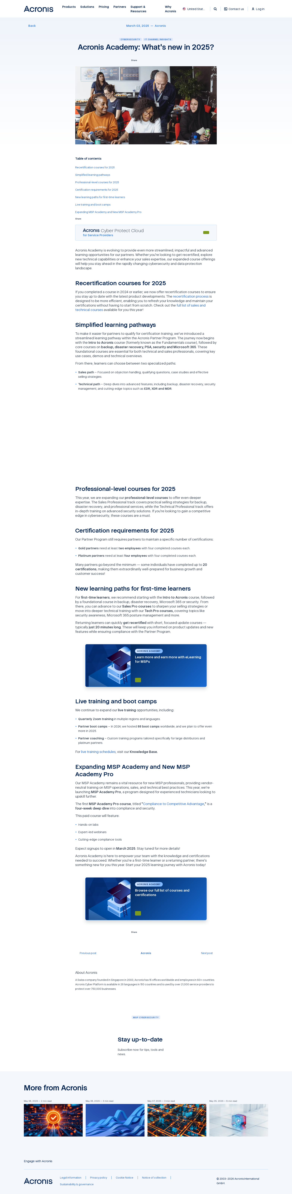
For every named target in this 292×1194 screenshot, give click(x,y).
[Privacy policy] (98, 1177)
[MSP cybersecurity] (146, 1017)
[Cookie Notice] (124, 1177)
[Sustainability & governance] (77, 1184)
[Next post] (209, 953)
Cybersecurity (130, 39)
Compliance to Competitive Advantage (173, 804)
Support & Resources (139, 9)
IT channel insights (158, 39)
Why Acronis (170, 9)
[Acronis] (160, 25)
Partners (119, 7)
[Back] (30, 25)
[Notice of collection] (154, 1177)
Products (69, 7)
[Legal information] (70, 1177)
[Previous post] (85, 953)
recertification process (191, 296)
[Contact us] (234, 11)
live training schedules (98, 751)
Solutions (87, 7)
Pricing (104, 7)
